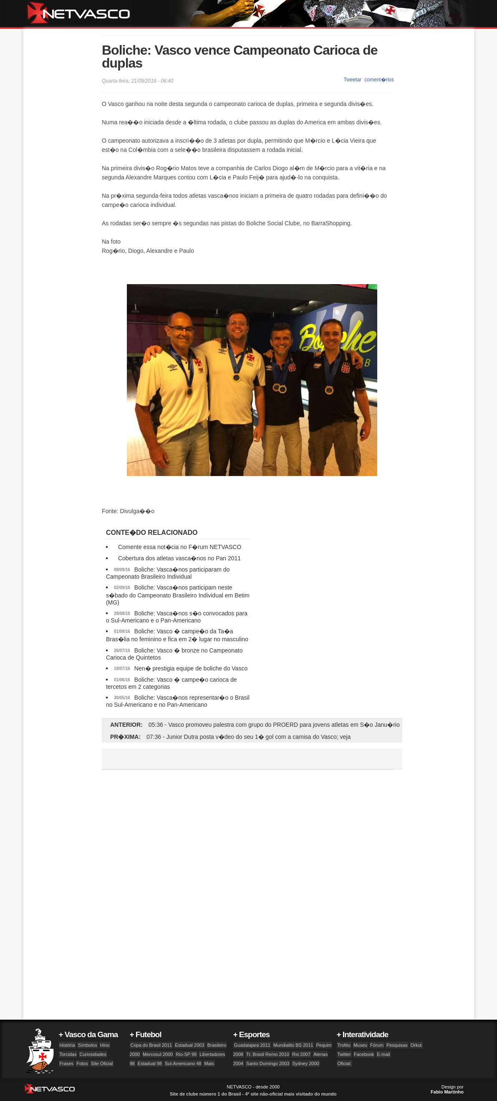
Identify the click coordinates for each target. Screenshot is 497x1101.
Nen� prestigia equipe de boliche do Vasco (190, 668)
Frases (67, 1063)
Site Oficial (102, 1063)
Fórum (376, 1045)
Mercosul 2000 (158, 1054)
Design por (447, 1089)
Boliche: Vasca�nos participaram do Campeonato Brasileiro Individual (168, 573)
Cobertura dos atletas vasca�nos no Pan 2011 (179, 558)
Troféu (344, 1045)
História (67, 1045)
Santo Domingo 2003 (267, 1063)
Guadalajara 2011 (252, 1045)
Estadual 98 (150, 1063)
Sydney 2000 (305, 1063)
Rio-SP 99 (186, 1054)
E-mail (383, 1054)
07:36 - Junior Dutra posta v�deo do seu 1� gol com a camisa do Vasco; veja (248, 736)
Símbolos (87, 1045)
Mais (209, 1063)
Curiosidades (93, 1054)
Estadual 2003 (189, 1045)
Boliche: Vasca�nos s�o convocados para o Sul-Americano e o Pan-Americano (176, 617)
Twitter (344, 1054)
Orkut (416, 1045)
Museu (360, 1045)
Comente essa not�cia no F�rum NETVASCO (179, 547)
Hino (105, 1045)
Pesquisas (397, 1045)
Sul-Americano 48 (183, 1063)
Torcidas (68, 1054)
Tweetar (352, 80)
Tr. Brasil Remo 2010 (267, 1054)
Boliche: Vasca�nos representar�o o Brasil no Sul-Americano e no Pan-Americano (178, 701)
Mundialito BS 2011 (293, 1045)
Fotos (82, 1063)
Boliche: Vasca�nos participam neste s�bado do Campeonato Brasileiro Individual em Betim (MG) (178, 595)
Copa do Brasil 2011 (151, 1045)
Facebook (364, 1054)
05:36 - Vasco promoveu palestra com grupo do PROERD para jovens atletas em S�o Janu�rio (274, 724)
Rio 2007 (301, 1054)
